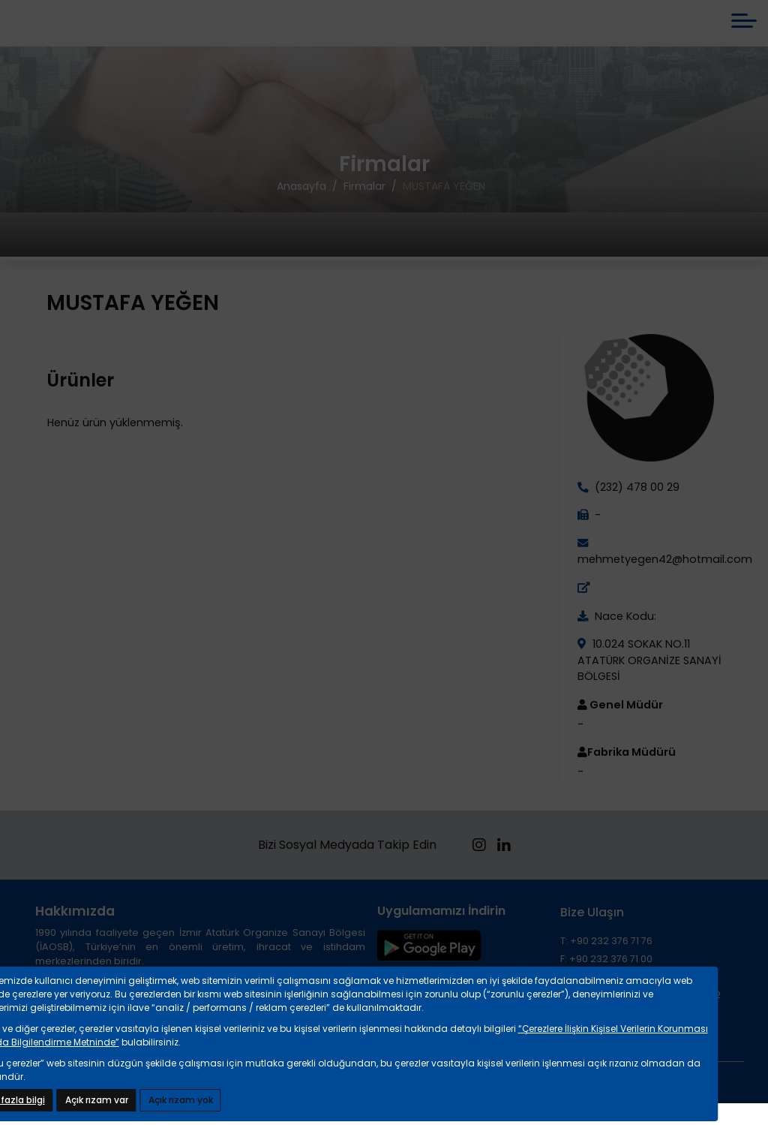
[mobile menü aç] (744, 27)
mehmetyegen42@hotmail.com (665, 572)
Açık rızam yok (180, 1099)
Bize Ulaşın (592, 925)
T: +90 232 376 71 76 (606, 954)
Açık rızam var (96, 1099)
